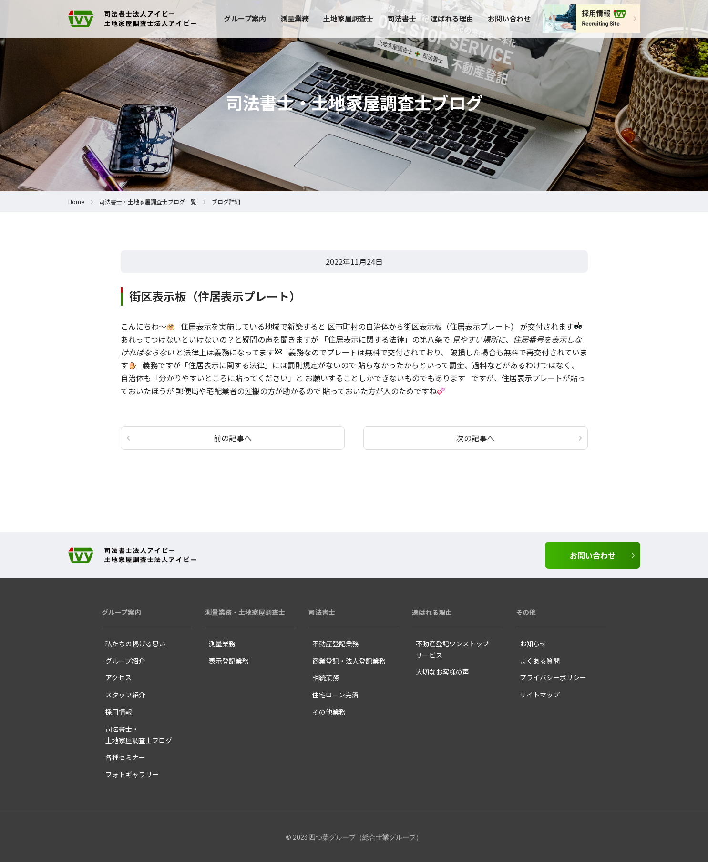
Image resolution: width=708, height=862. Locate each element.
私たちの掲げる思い (135, 643)
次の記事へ (475, 438)
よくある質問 (540, 660)
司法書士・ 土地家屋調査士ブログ (138, 734)
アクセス (118, 677)
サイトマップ (540, 694)
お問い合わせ (509, 18)
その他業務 (329, 712)
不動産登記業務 (335, 643)
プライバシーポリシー (553, 677)
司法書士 (402, 18)
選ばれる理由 (452, 18)
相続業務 (325, 677)
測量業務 (294, 18)
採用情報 (118, 712)
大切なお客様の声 (442, 671)
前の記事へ (233, 438)
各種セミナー (125, 757)
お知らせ (533, 643)
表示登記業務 (229, 660)
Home (76, 201)
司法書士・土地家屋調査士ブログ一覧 (147, 201)
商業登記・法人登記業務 (349, 660)
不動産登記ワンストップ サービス (452, 649)
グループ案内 (245, 18)
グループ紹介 (125, 660)
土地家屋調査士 (348, 18)
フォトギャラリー (132, 774)
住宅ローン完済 (335, 694)
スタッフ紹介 (125, 694)
